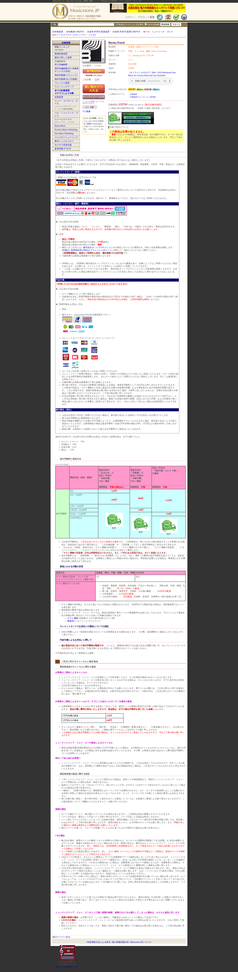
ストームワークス (63, 119)
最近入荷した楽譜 (63, 57)
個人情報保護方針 (120, 942)
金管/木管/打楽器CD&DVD (127, 32)
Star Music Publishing (64, 133)
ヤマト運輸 (72, 618)
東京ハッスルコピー (64, 141)
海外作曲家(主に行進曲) (66, 79)
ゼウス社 (60, 190)
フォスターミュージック (66, 137)
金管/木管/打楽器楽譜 (99, 32)
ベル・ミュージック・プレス (159, 32)
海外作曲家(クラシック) (66, 75)
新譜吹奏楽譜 (61, 54)
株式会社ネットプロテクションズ (99, 247)
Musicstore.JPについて (140, 942)
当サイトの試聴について (67, 967)
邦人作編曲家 (61, 64)
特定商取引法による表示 (98, 942)
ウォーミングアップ (64, 87)
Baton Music (60, 126)
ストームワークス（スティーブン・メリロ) (75, 35)
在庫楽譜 (59, 97)
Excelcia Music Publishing (66, 130)
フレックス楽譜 (62, 83)
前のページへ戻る (61, 937)
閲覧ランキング (62, 47)
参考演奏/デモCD (63, 149)
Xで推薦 (86, 111)
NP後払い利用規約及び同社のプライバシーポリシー (86, 250)
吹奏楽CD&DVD (76, 32)
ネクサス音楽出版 (63, 145)
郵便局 (70, 621)
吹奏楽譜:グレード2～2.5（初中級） (143, 97)
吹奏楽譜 (58, 32)
